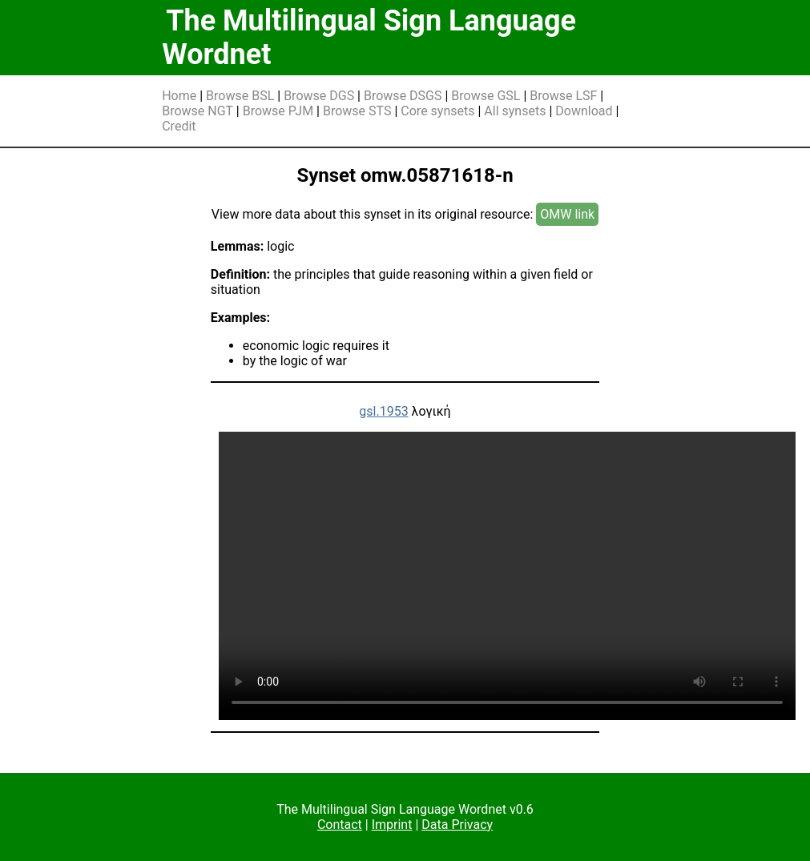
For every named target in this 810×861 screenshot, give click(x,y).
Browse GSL (485, 95)
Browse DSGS (403, 95)
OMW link (567, 214)
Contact (339, 824)
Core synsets (437, 111)
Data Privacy (457, 824)
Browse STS (357, 111)
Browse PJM (278, 111)
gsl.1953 (383, 411)
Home (179, 95)
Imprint (392, 824)
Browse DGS (319, 95)
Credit (178, 126)
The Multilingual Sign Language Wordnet (369, 37)
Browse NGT (197, 111)
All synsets (515, 111)
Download (583, 111)
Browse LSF (563, 95)
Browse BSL (240, 95)
